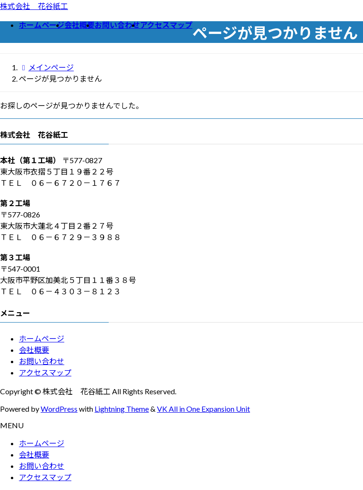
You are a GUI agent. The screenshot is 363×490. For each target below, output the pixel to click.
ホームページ (41, 338)
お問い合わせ (41, 361)
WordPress (59, 408)
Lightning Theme (122, 408)
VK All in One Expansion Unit (203, 408)
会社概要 (34, 349)
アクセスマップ (45, 372)
